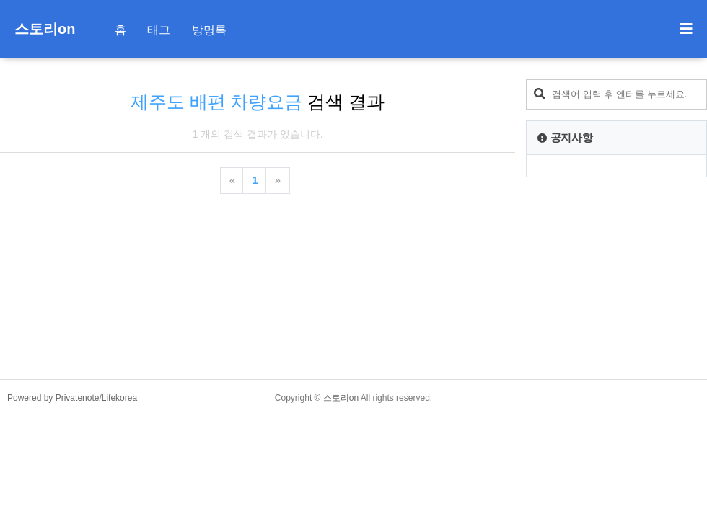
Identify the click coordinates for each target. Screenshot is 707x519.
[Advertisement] (616, 278)
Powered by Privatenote (53, 398)
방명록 (209, 30)
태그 (158, 30)
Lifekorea (119, 398)
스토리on (44, 29)
